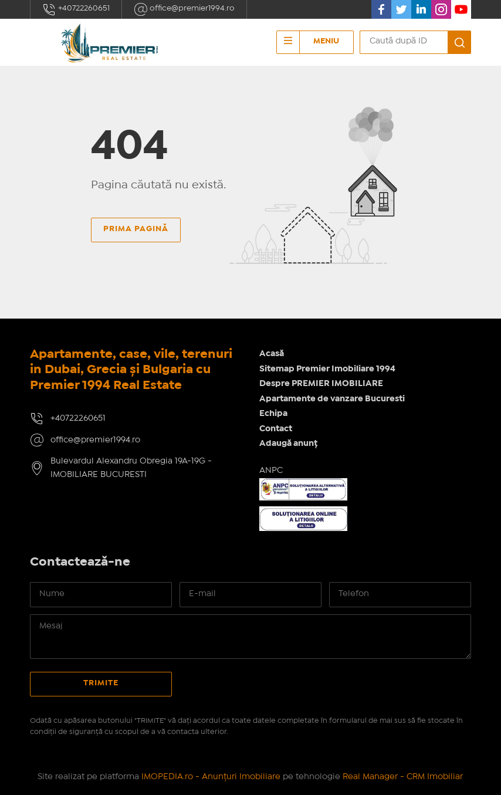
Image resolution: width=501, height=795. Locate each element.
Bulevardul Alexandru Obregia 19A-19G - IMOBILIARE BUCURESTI (131, 468)
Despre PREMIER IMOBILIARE (321, 383)
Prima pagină (135, 228)
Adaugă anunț (288, 443)
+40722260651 (76, 9)
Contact (275, 428)
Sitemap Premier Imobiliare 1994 (327, 369)
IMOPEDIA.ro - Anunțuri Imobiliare (210, 776)
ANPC (271, 470)
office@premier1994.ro (184, 9)
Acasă (271, 353)
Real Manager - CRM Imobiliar (403, 776)
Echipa (273, 413)
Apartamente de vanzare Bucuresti (332, 398)
